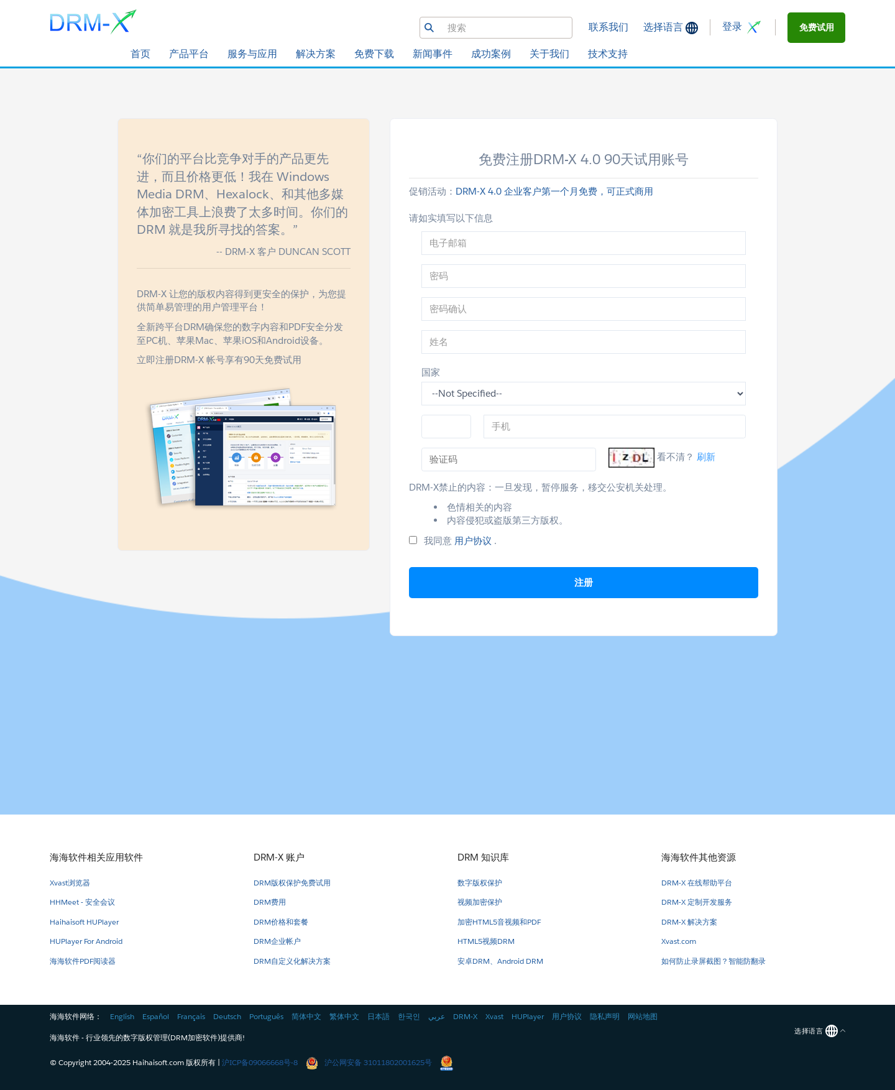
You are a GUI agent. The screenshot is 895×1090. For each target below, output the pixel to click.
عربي (436, 1016)
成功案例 (491, 53)
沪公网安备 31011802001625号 (370, 1062)
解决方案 (316, 53)
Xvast (494, 1016)
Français (191, 1016)
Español (155, 1016)
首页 (140, 53)
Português (266, 1016)
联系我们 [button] (608, 27)
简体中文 (306, 1016)
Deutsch (227, 1016)
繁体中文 (344, 1016)
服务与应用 (252, 53)
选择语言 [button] (664, 27)
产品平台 (189, 53)
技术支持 (608, 53)
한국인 (409, 1016)
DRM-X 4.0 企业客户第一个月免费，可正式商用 (554, 191)
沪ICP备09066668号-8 (260, 1062)
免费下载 (374, 53)
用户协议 (474, 541)
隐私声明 (605, 1016)
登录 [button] (742, 27)
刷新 (706, 457)
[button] (816, 27)
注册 (583, 582)
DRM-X (465, 1016)
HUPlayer (528, 1016)
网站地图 (643, 1016)
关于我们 (549, 53)
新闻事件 (432, 53)
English (122, 1016)
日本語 (378, 1016)
